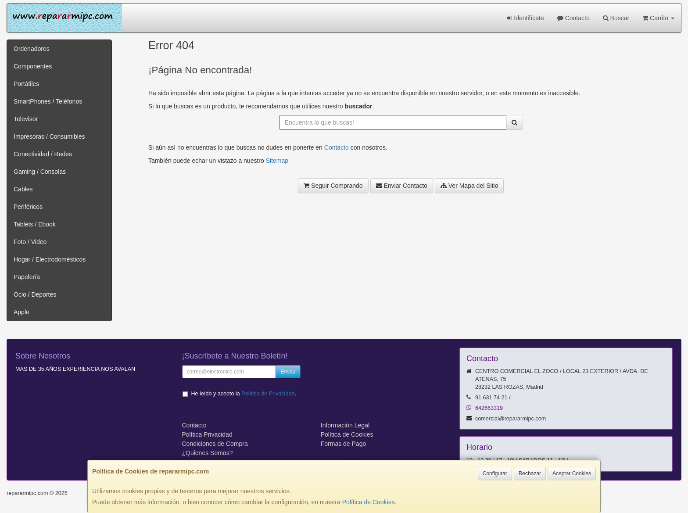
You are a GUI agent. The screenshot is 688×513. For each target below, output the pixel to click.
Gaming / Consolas (40, 171)
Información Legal (345, 425)
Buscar (616, 18)
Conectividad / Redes (43, 154)
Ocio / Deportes (35, 294)
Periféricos (28, 206)
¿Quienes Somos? (207, 452)
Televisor (26, 118)
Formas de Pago (343, 443)
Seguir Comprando (333, 185)
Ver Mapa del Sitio (469, 185)
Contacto (573, 18)
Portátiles (26, 83)
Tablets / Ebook (35, 224)
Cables (23, 189)
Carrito (658, 18)
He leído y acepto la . (243, 394)
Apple (21, 312)
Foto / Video (30, 241)
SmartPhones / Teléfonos (48, 101)
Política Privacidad (207, 434)
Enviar (287, 372)
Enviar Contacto (402, 185)
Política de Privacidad (267, 394)
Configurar (495, 473)
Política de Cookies (368, 502)
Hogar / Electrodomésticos (50, 259)
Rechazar (530, 473)
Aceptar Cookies (571, 473)
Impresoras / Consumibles (49, 136)
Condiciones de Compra (215, 443)
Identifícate (525, 18)
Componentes (33, 66)
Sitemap (277, 160)
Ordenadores (32, 48)
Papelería (27, 276)
